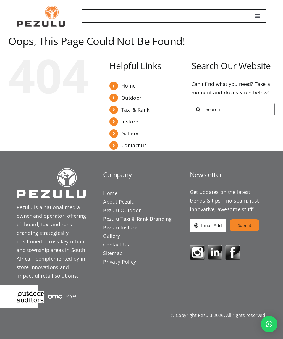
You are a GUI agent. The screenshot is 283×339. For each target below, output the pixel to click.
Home (128, 85)
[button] (269, 324)
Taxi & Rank (135, 109)
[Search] (198, 109)
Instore (129, 121)
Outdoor (131, 97)
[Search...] (233, 109)
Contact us (134, 145)
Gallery (129, 133)
